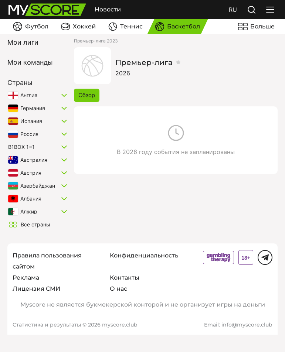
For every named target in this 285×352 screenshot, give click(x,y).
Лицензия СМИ (36, 288)
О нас (118, 288)
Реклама (26, 277)
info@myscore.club (246, 324)
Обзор (86, 95)
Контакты (124, 277)
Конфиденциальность (144, 255)
